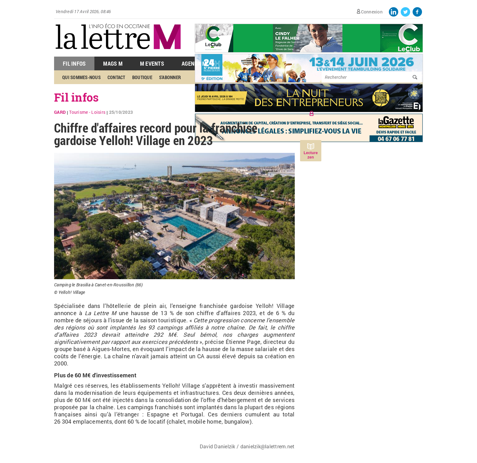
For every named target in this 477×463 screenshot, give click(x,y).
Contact (116, 77)
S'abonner (170, 77)
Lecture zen (311, 155)
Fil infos (76, 97)
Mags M (113, 63)
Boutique (142, 77)
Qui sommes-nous (81, 77)
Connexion (372, 12)
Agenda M (194, 63)
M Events (152, 63)
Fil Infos (74, 63)
